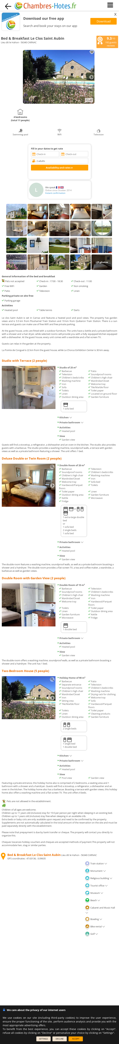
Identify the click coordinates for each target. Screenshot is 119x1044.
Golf (91, 933)
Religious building (98, 878)
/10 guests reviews (106, 41)
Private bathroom (70, 422)
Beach (92, 900)
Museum (94, 893)
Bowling (93, 919)
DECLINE (60, 1038)
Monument (95, 870)
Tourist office (96, 885)
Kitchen (64, 417)
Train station (96, 863)
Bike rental (95, 926)
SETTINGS (43, 1038)
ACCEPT (75, 1038)
